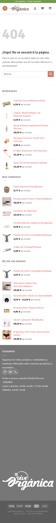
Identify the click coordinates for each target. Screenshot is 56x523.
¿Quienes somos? (15, 511)
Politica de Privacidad (37, 511)
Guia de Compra (35, 513)
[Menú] (5, 8)
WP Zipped (32, 517)
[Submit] (51, 74)
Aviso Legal (19, 513)
